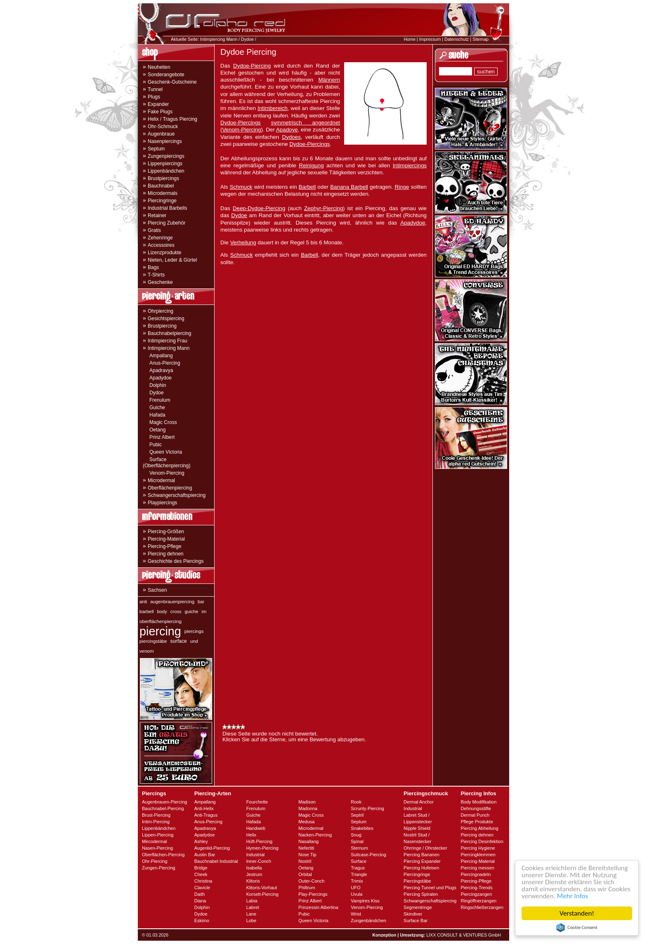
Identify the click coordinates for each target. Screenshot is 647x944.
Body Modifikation (478, 801)
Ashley (201, 841)
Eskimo (201, 920)
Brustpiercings (163, 178)
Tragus (358, 867)
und (194, 641)
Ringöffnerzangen (478, 900)
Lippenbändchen (166, 171)
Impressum (430, 39)
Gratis (154, 230)
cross (176, 611)
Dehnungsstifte (475, 808)
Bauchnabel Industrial (216, 861)
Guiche (157, 407)
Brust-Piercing (156, 815)
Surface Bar (415, 920)
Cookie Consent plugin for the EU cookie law (576, 927)
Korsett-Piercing (262, 894)
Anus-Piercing (164, 363)
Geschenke (160, 282)
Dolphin (157, 385)
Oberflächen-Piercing (163, 854)
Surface (358, 861)
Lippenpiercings (165, 163)
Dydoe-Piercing (252, 66)
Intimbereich (272, 108)
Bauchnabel (161, 186)
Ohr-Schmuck (163, 126)
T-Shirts (156, 275)
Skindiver (413, 913)
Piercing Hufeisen (421, 867)
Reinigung (311, 165)
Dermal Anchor (419, 801)
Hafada (157, 415)
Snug (356, 834)
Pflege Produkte (476, 821)
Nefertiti (306, 848)
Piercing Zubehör (166, 223)
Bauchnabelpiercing (169, 333)
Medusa (306, 821)
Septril (357, 815)
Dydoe (247, 39)
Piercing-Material (166, 539)
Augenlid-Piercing (212, 848)
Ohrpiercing (160, 311)
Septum (156, 149)
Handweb (255, 828)
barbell (146, 611)
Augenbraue (161, 134)
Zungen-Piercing (158, 867)
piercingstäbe (153, 641)
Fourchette (257, 801)
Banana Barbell (349, 187)
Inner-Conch (259, 861)
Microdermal (161, 480)
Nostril (304, 861)
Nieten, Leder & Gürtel (172, 260)
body (162, 611)
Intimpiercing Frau (167, 341)
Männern (329, 80)
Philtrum (306, 887)
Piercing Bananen (421, 854)
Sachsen (157, 590)
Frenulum (159, 400)
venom (146, 651)
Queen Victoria (165, 452)
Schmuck (241, 187)
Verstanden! (577, 913)
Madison (307, 801)
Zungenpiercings (166, 156)
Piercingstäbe (417, 880)
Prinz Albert (162, 437)
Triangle (359, 874)
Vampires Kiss (365, 900)
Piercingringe (162, 201)
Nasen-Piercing (157, 848)
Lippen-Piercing (157, 834)
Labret (252, 907)
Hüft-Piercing (259, 841)
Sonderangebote (166, 74)
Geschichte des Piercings (175, 561)
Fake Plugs (160, 112)
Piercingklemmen (477, 854)
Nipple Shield (417, 828)
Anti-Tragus (205, 815)
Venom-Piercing (166, 473)
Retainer (157, 215)
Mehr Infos (572, 896)
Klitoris (253, 880)
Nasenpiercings (165, 141)
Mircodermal (154, 841)
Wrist (356, 913)
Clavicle (202, 887)
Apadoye (287, 129)
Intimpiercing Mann (218, 39)
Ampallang (161, 355)
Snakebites (362, 828)
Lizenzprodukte (164, 252)
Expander (158, 104)
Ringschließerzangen (481, 907)
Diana (200, 900)
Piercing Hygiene (477, 848)
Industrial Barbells (167, 208)
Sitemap (480, 39)
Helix (251, 834)
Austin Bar (204, 854)
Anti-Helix (204, 808)
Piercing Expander (422, 861)
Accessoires (161, 245)
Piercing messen (477, 867)
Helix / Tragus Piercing (172, 119)
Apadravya (161, 370)
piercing (160, 631)
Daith (199, 894)
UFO (355, 887)
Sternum (359, 848)
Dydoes (291, 137)
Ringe (401, 187)
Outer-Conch (311, 880)
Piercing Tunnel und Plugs (430, 887)
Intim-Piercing (156, 821)
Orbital (305, 874)
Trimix (357, 880)
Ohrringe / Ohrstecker (425, 848)
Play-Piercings (312, 894)
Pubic (155, 444)
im (204, 611)
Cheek (201, 874)
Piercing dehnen (166, 554)
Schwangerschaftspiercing (176, 495)
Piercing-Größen (166, 531)
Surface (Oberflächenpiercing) (166, 462)
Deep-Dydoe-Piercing (259, 208)
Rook (356, 801)
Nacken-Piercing (315, 834)
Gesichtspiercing (166, 318)
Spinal (357, 841)
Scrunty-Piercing (367, 808)
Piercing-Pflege (164, 546)
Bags (153, 267)
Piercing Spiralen (421, 894)
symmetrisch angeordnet (305, 122)
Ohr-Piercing (155, 861)
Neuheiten (159, 67)
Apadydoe (160, 378)
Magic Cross (163, 422)
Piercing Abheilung (479, 828)
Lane (251, 913)
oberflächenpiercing (160, 621)
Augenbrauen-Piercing (164, 801)
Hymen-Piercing (262, 848)
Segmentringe (418, 907)
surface (178, 641)
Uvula (356, 894)
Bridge (201, 867)
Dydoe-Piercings (240, 122)
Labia (251, 900)
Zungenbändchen (368, 920)
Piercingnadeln (475, 874)
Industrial (255, 854)
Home (409, 39)
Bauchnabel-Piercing (163, 808)
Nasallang (308, 841)
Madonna (307, 808)
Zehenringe (160, 238)
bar (201, 601)
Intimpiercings (410, 165)
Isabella (254, 867)
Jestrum (254, 874)
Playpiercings (162, 503)
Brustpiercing (162, 326)
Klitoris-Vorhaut (261, 887)
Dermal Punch (474, 815)
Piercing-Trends (476, 887)
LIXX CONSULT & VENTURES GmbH (463, 934)
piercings (194, 631)
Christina (203, 880)
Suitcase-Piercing (368, 854)
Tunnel (155, 89)
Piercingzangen (476, 894)
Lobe (251, 920)
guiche (191, 611)
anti (143, 601)
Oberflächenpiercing (170, 488)
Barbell (307, 187)
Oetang (157, 430)
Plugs (154, 97)
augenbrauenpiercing (172, 601)
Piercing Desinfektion (481, 841)
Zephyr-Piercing (323, 208)
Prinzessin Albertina (318, 907)
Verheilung (243, 242)
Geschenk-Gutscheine (172, 82)
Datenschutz (456, 39)
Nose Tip (307, 854)
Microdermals (162, 193)
